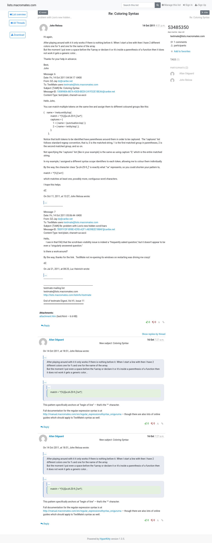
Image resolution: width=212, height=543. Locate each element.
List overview (18, 14)
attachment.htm (47, 316)
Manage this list (171, 5)
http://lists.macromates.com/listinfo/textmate (67, 295)
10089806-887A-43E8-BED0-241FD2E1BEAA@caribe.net (86, 91)
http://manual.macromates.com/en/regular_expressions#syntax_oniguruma (82, 414)
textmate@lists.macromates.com (81, 84)
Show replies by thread (153, 334)
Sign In (188, 5)
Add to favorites (180, 51)
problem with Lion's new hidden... (55, 17)
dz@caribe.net (65, 81)
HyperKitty (105, 539)
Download (17, 35)
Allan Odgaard (56, 339)
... (46, 202)
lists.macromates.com (21, 5)
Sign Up (200, 5)
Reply (45, 325)
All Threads (17, 23)
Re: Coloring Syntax (200, 17)
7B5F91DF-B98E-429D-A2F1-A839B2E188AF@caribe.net (86, 229)
